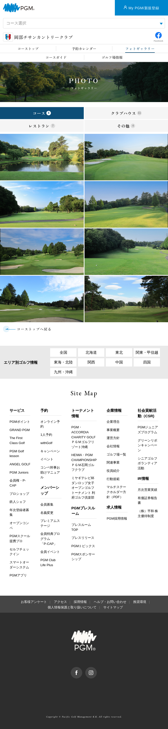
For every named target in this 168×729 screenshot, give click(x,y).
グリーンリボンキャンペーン (147, 445)
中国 (119, 362)
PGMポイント (20, 422)
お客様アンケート (34, 602)
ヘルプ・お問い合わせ (110, 602)
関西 (91, 362)
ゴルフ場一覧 (116, 454)
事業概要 (113, 430)
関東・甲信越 (147, 352)
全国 (63, 352)
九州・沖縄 (63, 372)
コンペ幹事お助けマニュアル (50, 472)
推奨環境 (139, 602)
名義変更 (46, 513)
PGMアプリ (18, 575)
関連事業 (113, 463)
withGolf (46, 443)
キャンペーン (50, 451)
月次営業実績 (147, 490)
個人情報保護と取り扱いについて (72, 607)
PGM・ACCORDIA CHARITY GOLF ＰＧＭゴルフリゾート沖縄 (83, 437)
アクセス (60, 602)
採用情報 (80, 602)
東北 (119, 352)
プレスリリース (82, 538)
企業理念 (113, 422)
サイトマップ (113, 607)
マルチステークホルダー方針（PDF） (116, 492)
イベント (46, 459)
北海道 (91, 352)
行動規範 (113, 479)
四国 (147, 362)
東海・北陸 (63, 362)
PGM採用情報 (117, 519)
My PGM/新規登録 (143, 8)
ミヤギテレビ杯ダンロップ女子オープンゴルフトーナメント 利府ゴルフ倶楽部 (83, 488)
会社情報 (113, 446)
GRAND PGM (20, 430)
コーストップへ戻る (34, 329)
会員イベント (50, 552)
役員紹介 (113, 471)
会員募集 (46, 505)
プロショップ (19, 494)
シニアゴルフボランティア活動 (147, 463)
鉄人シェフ (18, 502)
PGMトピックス (83, 546)
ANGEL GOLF (20, 464)
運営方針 (113, 438)
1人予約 (46, 435)
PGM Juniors (19, 472)
